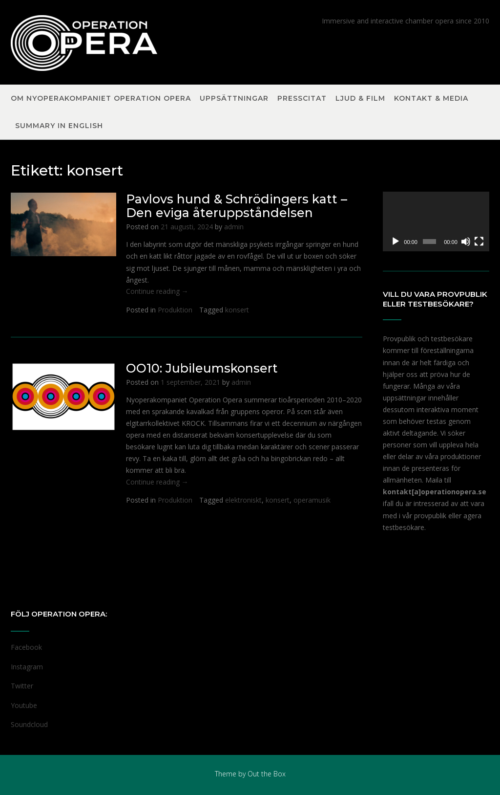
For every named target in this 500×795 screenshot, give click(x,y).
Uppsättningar (234, 99)
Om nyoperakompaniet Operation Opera (101, 99)
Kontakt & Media (431, 99)
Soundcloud (29, 724)
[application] (436, 221)
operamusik (312, 500)
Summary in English (59, 126)
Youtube (24, 705)
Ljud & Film (360, 99)
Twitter (22, 685)
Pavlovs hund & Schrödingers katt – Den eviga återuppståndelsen (236, 206)
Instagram (27, 666)
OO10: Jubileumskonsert (202, 368)
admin (234, 226)
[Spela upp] (395, 241)
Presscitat (302, 99)
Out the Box (267, 773)
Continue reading (157, 291)
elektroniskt (243, 500)
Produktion (175, 309)
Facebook (26, 647)
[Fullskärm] (479, 241)
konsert (237, 309)
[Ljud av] (466, 241)
